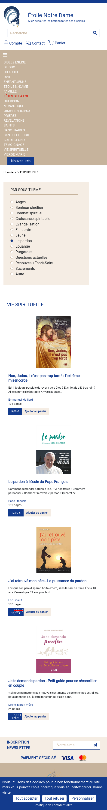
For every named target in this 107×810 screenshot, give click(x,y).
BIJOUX (9, 67)
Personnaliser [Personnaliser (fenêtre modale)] (82, 798)
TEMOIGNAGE (14, 145)
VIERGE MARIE (14, 154)
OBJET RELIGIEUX (17, 111)
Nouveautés (21, 161)
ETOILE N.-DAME (16, 86)
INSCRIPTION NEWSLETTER (18, 745)
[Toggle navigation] (6, 55)
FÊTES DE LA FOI (16, 96)
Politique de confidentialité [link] (53, 805)
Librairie (8, 172)
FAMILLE (10, 91)
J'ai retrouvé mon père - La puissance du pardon (47, 581)
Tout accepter (26, 798)
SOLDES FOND (14, 140)
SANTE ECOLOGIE (17, 135)
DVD (7, 77)
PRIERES (10, 115)
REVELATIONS (14, 120)
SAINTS (9, 125)
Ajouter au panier (35, 411)
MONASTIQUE (14, 106)
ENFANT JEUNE (15, 82)
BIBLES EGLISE (15, 62)
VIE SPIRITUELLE (16, 149)
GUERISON (11, 101)
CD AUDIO (11, 72)
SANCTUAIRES (14, 130)
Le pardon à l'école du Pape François (38, 482)
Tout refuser (54, 798)
